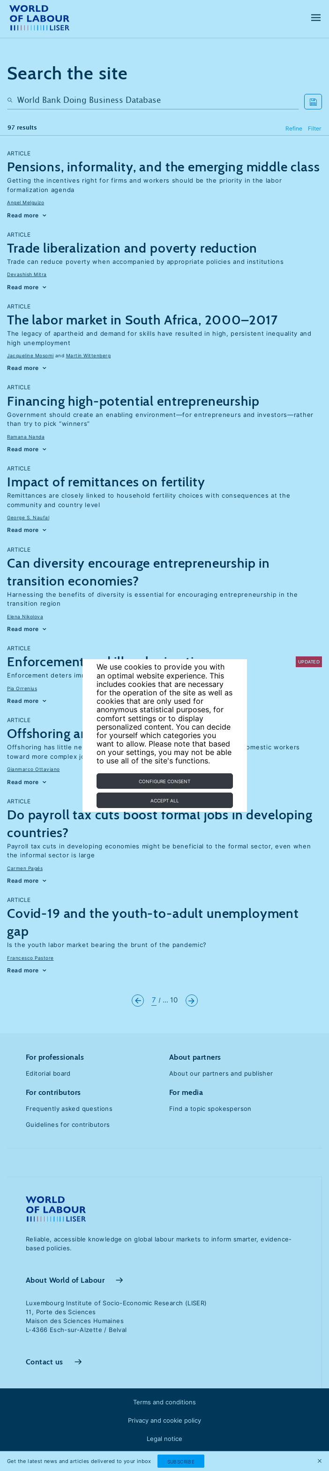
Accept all (164, 800)
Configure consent (164, 781)
